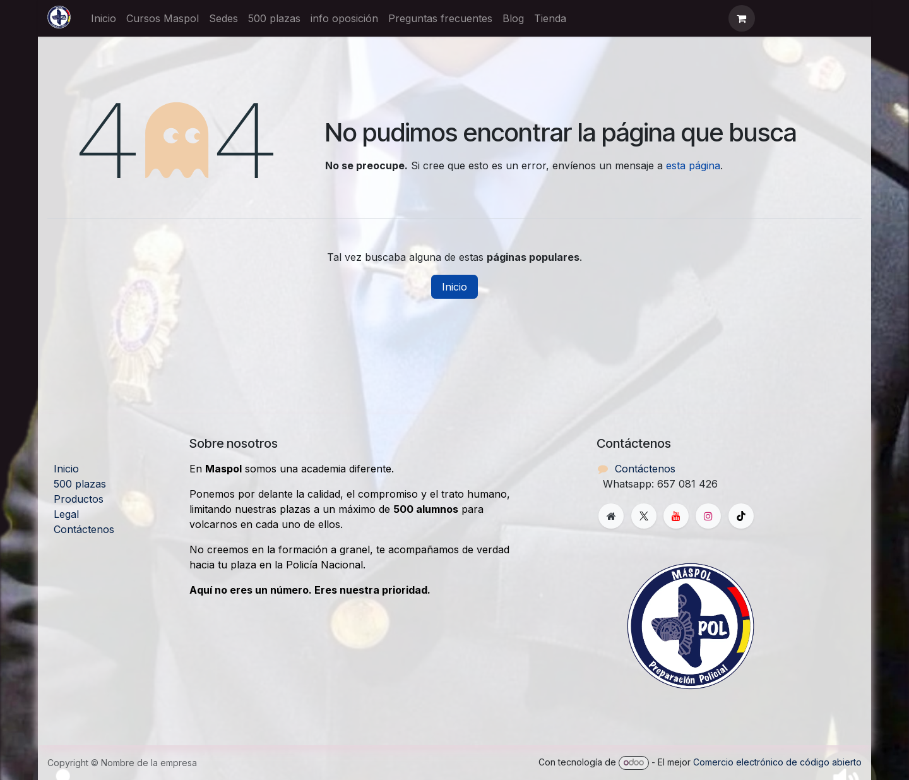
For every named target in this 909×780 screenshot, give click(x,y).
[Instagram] (708, 516)
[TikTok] (741, 516)
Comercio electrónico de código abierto (777, 762)
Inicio (454, 286)
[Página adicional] (611, 516)
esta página (693, 165)
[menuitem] (103, 18)
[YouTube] (676, 516)
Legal (66, 514)
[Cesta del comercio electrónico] (741, 18)
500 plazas (80, 483)
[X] (643, 516)
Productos (79, 499)
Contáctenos (84, 529)
